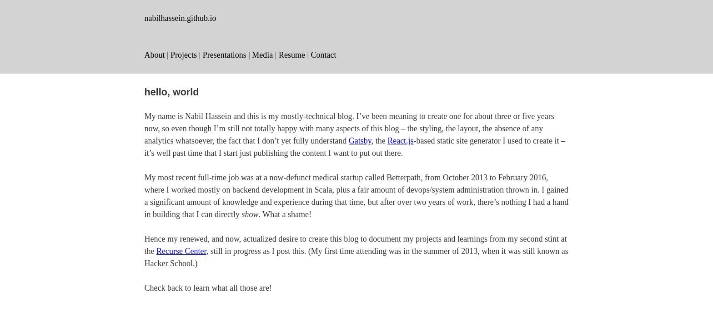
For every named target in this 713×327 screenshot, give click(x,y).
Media (262, 54)
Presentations (224, 54)
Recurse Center (181, 251)
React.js (400, 140)
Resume (292, 54)
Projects (184, 54)
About (155, 54)
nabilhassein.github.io (180, 18)
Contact (323, 54)
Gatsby (360, 140)
